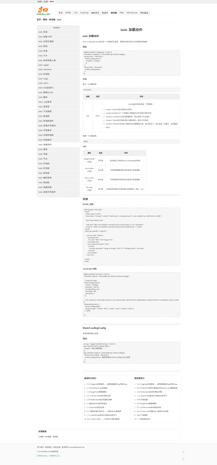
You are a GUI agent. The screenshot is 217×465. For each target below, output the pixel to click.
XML (122, 13)
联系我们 (48, 447)
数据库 (105, 13)
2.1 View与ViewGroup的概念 (97, 388)
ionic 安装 (43, 32)
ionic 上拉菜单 (45, 102)
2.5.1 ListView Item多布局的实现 (99, 396)
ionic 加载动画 (45, 187)
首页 (61, 13)
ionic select (43, 83)
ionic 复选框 (44, 116)
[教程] (52, 2)
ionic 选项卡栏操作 (47, 192)
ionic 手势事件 (45, 130)
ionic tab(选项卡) (46, 88)
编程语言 (95, 13)
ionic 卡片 (43, 56)
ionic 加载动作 (45, 145)
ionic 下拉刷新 (45, 111)
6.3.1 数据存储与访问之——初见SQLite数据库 (104, 411)
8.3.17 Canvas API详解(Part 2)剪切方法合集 (153, 411)
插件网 (55, 437)
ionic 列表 (43, 51)
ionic (59, 20)
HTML (68, 13)
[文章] (46, 2)
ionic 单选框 (44, 74)
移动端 (114, 13)
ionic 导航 (43, 154)
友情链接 (42, 431)
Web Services (132, 13)
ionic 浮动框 (44, 163)
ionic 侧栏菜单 (45, 178)
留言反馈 (56, 447)
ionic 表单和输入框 (47, 60)
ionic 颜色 (43, 97)
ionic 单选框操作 (46, 121)
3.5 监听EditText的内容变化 (97, 404)
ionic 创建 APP (45, 37)
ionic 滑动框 (44, 182)
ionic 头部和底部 (46, 135)
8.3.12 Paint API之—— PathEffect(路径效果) (103, 419)
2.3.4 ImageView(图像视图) (96, 392)
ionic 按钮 (43, 46)
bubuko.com (46, 451)
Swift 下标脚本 (142, 415)
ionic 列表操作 (45, 140)
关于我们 (40, 447)
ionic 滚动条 (44, 173)
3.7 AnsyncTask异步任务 (95, 407)
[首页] (40, 2)
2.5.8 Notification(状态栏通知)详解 (99, 400)
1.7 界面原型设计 (144, 419)
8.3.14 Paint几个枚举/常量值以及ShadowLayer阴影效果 (157, 388)
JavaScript (84, 13)
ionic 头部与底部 (46, 41)
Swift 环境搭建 (142, 400)
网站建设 (144, 13)
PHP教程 (48, 437)
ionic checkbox (45, 69)
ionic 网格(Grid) (45, 92)
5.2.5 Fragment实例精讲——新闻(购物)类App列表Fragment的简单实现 (113, 384)
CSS (76, 13)
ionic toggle (43, 65)
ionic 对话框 (44, 168)
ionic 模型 (43, 149)
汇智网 (41, 437)
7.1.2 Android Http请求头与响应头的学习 (102, 415)
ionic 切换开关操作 (47, 126)
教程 (45, 20)
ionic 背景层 (44, 107)
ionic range (43, 79)
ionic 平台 (43, 159)
